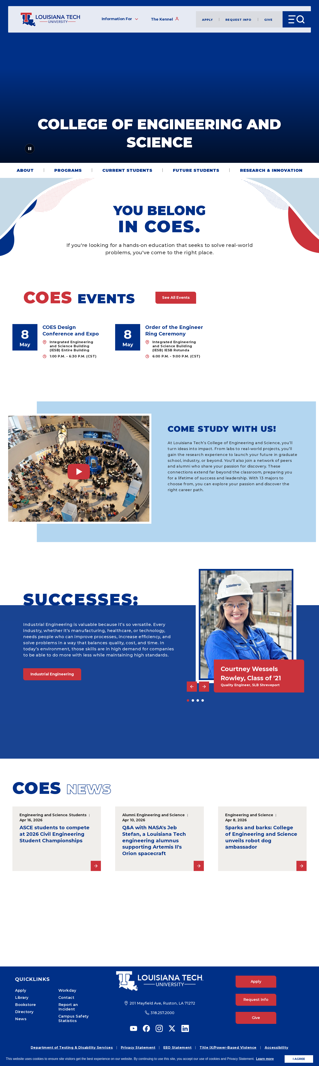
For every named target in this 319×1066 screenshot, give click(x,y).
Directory (24, 1012)
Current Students (127, 170)
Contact (66, 997)
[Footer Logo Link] (160, 981)
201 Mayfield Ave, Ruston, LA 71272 (162, 1003)
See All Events (176, 297)
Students (77, 815)
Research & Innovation (271, 170)
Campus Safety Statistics (73, 1018)
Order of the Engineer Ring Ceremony (174, 330)
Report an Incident (68, 1006)
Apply (207, 19)
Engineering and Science (44, 815)
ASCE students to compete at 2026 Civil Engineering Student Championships (55, 834)
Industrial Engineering (52, 674)
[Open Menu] (297, 19)
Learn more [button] (265, 1059)
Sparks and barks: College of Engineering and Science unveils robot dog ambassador (261, 837)
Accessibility (276, 1048)
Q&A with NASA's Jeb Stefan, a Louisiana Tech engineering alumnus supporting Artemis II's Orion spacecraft (154, 841)
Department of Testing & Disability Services (72, 1048)
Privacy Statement (138, 1048)
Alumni (128, 815)
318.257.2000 (162, 1013)
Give (268, 19)
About (25, 170)
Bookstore (25, 1004)
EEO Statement (177, 1048)
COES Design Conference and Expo (71, 330)
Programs (68, 170)
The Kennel (165, 19)
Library (21, 997)
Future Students (196, 170)
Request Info (238, 19)
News (20, 1019)
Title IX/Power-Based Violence (228, 1048)
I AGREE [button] (299, 1059)
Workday (67, 990)
